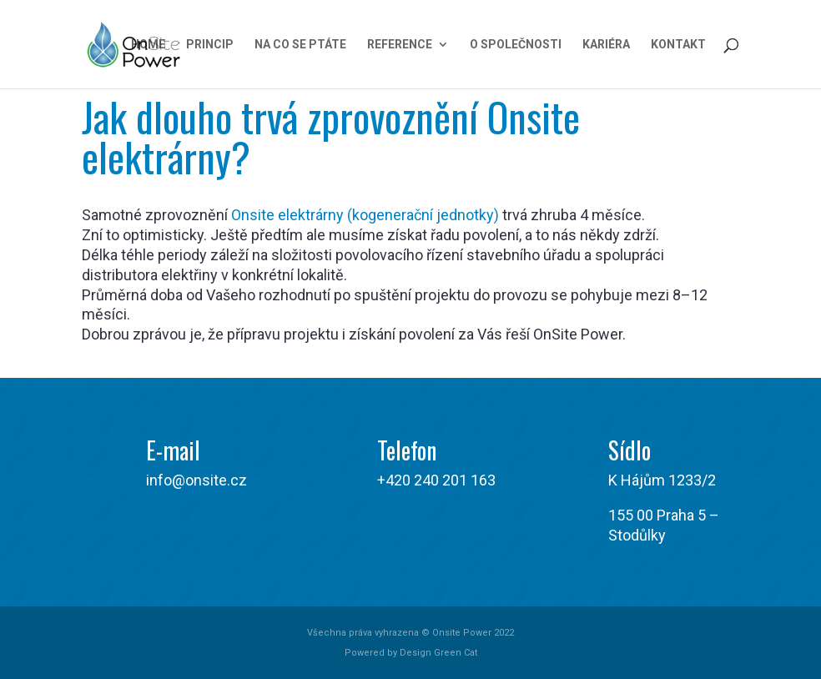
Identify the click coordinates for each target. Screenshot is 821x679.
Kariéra (606, 44)
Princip (210, 44)
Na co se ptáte (300, 44)
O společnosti (516, 44)
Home (148, 44)
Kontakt (678, 44)
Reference (399, 44)
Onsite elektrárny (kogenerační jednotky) (365, 215)
